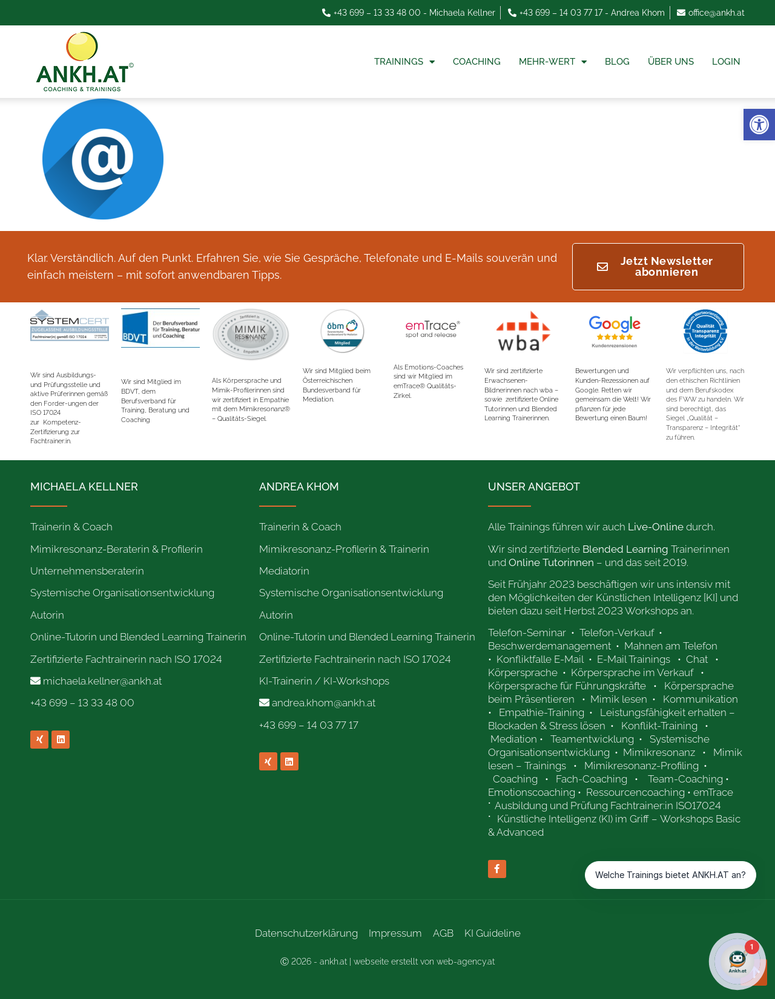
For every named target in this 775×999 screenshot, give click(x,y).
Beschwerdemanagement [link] (549, 646)
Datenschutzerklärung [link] (306, 933)
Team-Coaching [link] (685, 779)
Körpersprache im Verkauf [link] (632, 672)
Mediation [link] (513, 739)
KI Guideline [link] (492, 933)
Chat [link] (697, 659)
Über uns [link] (671, 61)
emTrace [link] (713, 792)
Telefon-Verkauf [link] (617, 632)
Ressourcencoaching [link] (635, 792)
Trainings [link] (404, 62)
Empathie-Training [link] (541, 712)
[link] (759, 124)
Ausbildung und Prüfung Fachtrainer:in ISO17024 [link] (609, 805)
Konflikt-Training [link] (660, 726)
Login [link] (726, 61)
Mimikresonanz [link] (659, 752)
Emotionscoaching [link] (531, 792)
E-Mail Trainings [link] (633, 659)
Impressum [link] (395, 933)
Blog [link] (617, 61)
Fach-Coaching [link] (591, 779)
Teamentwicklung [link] (592, 739)
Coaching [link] (477, 61)
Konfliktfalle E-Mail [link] (540, 659)
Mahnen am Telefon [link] (670, 646)
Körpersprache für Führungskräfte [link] (567, 686)
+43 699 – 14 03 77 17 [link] (308, 725)
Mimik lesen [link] (618, 699)
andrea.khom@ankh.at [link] (323, 703)
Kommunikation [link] (700, 699)
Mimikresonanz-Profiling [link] (641, 766)
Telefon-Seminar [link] (528, 632)
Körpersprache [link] (524, 672)
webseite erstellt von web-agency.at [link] (424, 961)
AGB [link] (443, 933)
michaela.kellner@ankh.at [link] (102, 681)
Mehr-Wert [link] (553, 62)
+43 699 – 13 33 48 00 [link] (82, 703)
